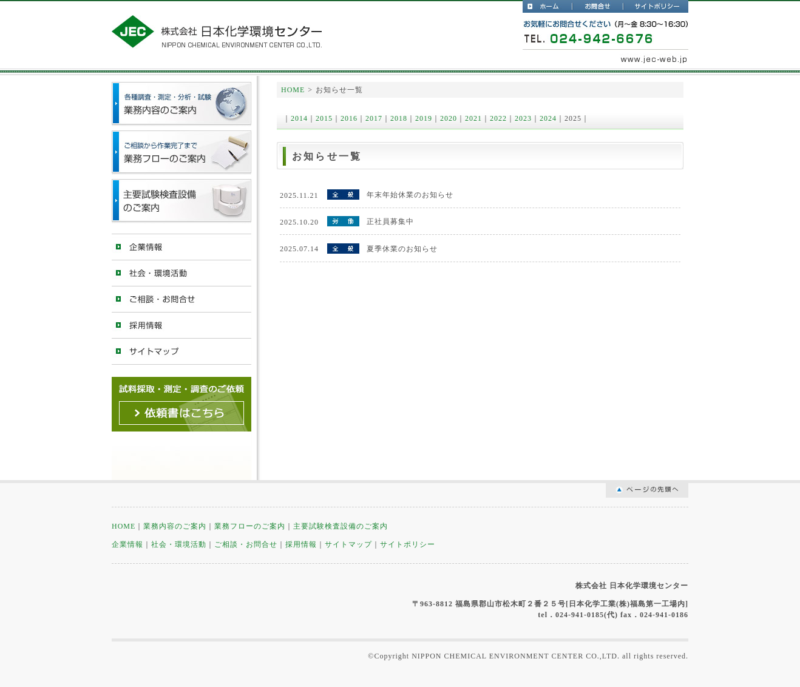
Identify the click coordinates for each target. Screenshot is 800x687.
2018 (398, 118)
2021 (473, 118)
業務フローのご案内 (181, 152)
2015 (324, 118)
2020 (448, 118)
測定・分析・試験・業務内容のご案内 (181, 104)
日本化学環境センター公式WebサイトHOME (548, 6)
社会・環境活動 (181, 273)
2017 (373, 118)
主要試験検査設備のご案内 (181, 201)
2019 (423, 118)
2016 (349, 118)
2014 (299, 118)
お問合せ (598, 6)
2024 (548, 118)
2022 (498, 118)
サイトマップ (181, 351)
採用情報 (181, 325)
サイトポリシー (656, 6)
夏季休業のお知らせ (402, 249)
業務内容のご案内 (174, 526)
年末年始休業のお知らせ (410, 195)
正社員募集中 (390, 221)
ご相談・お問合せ (181, 299)
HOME (293, 90)
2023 (523, 118)
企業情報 (181, 247)
